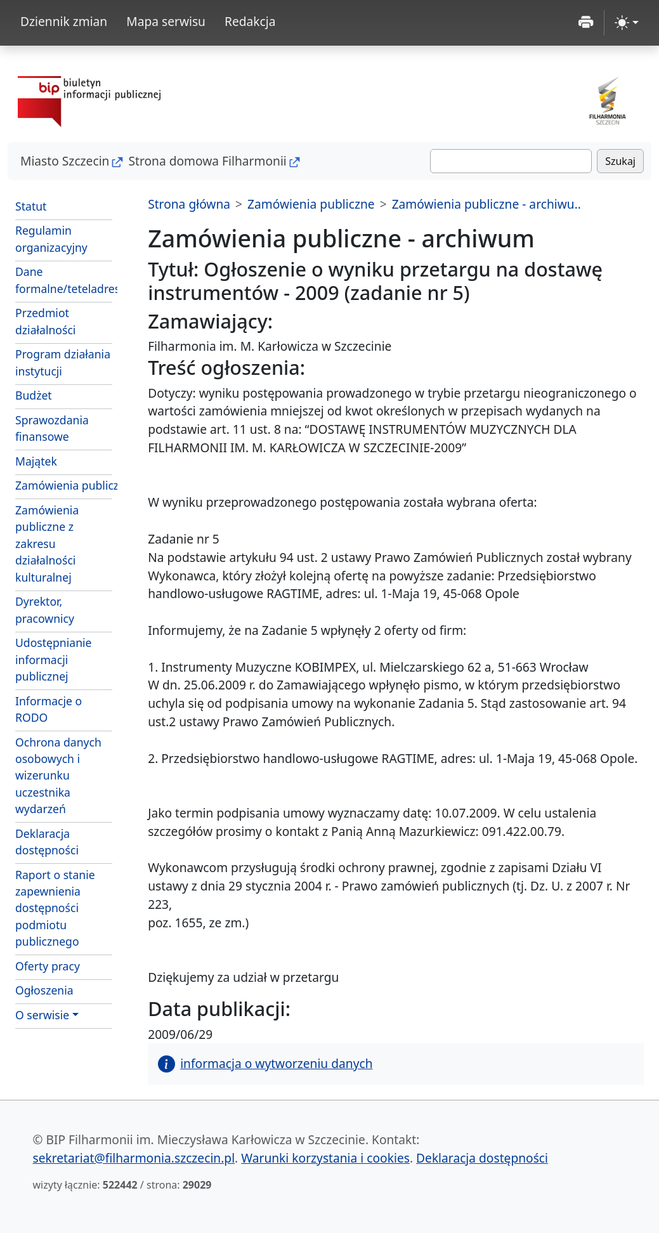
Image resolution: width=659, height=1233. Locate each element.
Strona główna (189, 203)
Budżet (33, 395)
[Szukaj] (511, 161)
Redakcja (250, 21)
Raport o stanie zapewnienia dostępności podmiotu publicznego (55, 908)
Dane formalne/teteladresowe (63, 280)
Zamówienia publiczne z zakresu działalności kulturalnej (47, 543)
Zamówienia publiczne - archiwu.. (486, 203)
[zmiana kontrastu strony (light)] (627, 23)
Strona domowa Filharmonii (207, 160)
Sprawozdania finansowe (52, 428)
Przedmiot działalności (45, 321)
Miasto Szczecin (64, 160)
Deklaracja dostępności (47, 842)
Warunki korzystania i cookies (325, 1157)
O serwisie (42, 1014)
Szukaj (620, 161)
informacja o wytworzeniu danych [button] (265, 1063)
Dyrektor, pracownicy (44, 609)
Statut (30, 206)
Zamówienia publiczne (63, 485)
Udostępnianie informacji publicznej (53, 659)
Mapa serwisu (166, 21)
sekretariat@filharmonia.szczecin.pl (134, 1157)
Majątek (36, 461)
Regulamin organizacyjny (51, 238)
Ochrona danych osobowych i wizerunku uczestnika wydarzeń (58, 775)
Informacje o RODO (48, 709)
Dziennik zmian (63, 21)
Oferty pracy (47, 966)
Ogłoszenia (44, 990)
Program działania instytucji (62, 362)
